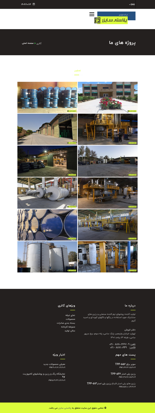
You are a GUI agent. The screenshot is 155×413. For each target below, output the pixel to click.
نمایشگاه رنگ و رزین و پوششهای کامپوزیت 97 (44, 375)
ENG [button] (132, 4)
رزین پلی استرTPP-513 (99, 383)
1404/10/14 (28, 4)
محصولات (70, 319)
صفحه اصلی (28, 43)
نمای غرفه (70, 315)
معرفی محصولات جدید (54, 364)
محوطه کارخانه (68, 326)
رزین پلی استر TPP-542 (123, 373)
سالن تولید (70, 330)
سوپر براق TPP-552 (125, 364)
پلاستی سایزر (64, 408)
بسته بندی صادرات (66, 323)
